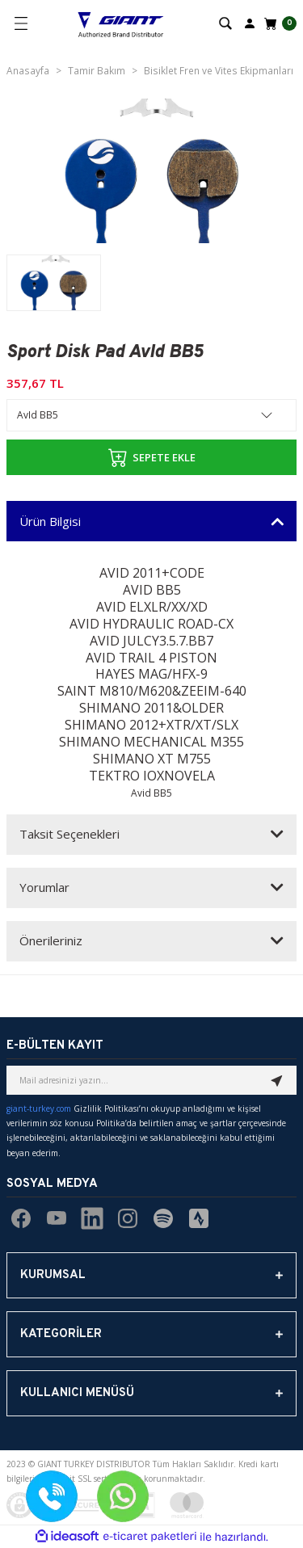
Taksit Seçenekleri (69, 834)
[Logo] (121, 23)
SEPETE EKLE (152, 457)
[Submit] (277, 1080)
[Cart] (279, 23)
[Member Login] (250, 22)
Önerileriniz (50, 940)
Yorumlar (44, 887)
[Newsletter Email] (151, 1080)
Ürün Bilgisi (50, 521)
